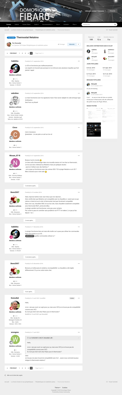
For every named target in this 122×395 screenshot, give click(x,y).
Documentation (47, 24)
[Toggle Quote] (28, 338)
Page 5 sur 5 (39, 53)
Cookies (64, 387)
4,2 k (15, 111)
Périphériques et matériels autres (37, 45)
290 (15, 210)
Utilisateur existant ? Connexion (95, 11)
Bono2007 (15, 192)
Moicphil (94, 56)
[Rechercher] (93, 24)
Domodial (18, 43)
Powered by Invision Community (61, 392)
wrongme (15, 332)
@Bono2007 (29, 236)
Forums (8, 25)
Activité (66, 24)
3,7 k (15, 79)
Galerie (17, 24)
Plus (58, 24)
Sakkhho (14, 61)
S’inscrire (112, 11)
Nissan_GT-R (14, 155)
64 (15, 145)
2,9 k (15, 316)
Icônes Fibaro (26, 24)
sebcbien (15, 93)
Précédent (13, 53)
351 (15, 173)
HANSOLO (111, 49)
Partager (61, 44)
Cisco (15, 127)
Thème (57, 387)
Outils (36, 24)
